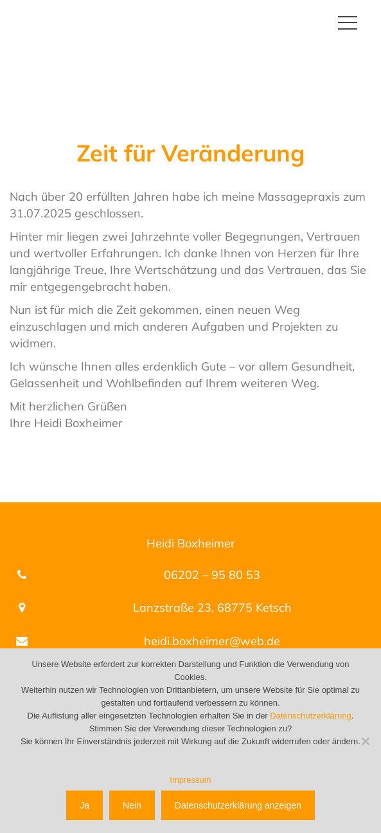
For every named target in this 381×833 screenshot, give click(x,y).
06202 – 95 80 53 (212, 574)
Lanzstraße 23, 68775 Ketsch (212, 607)
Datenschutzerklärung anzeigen (238, 805)
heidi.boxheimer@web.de (212, 641)
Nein (132, 805)
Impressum (190, 780)
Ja (84, 805)
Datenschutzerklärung (310, 715)
